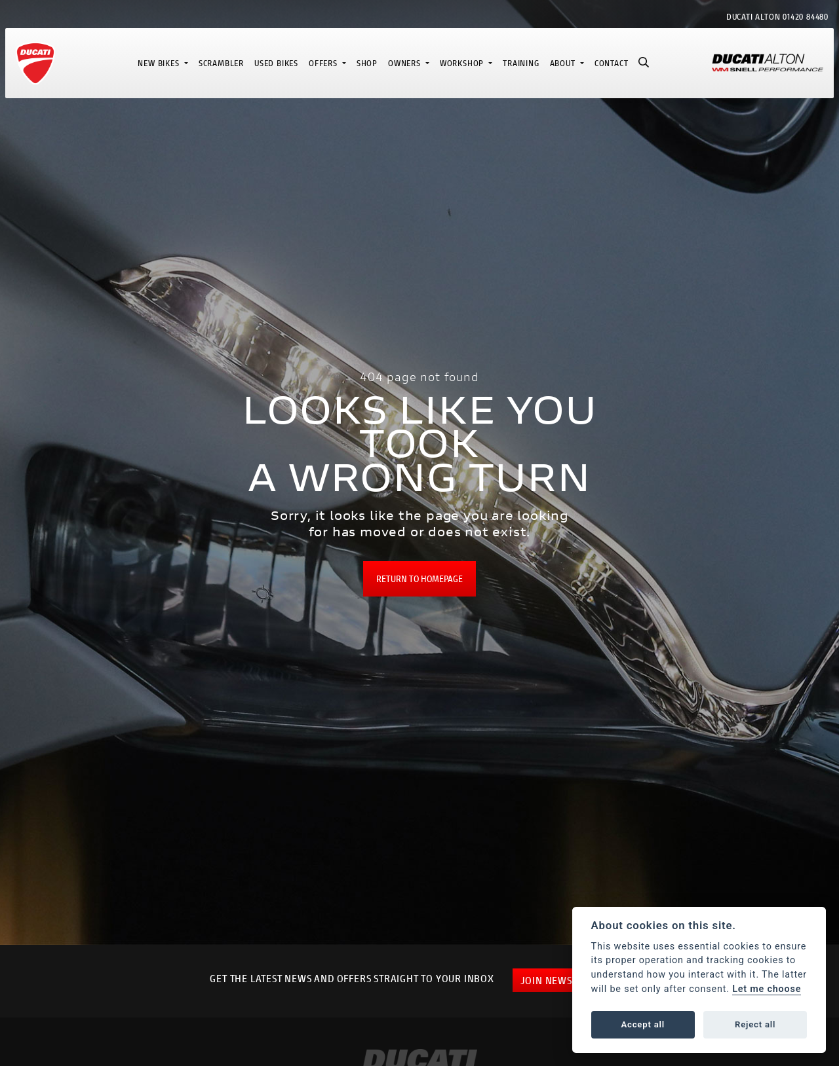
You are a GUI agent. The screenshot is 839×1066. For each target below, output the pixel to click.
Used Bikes (276, 63)
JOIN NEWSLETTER (563, 980)
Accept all (643, 1024)
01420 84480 (806, 16)
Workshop (463, 63)
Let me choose (766, 989)
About (564, 63)
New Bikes (160, 63)
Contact (612, 63)
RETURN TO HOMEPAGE (419, 578)
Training (521, 63)
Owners (405, 63)
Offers (324, 63)
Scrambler (221, 63)
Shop (367, 63)
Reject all (755, 1024)
